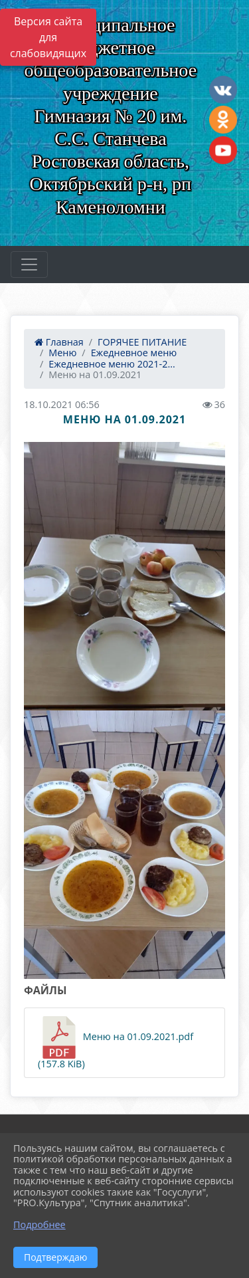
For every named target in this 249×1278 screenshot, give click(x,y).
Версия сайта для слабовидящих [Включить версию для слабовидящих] (48, 37)
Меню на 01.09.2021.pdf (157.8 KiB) (115, 1043)
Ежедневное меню (134, 352)
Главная (59, 342)
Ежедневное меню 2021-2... (111, 364)
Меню (62, 352)
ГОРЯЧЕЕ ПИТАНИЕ (142, 342)
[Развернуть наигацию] (29, 264)
